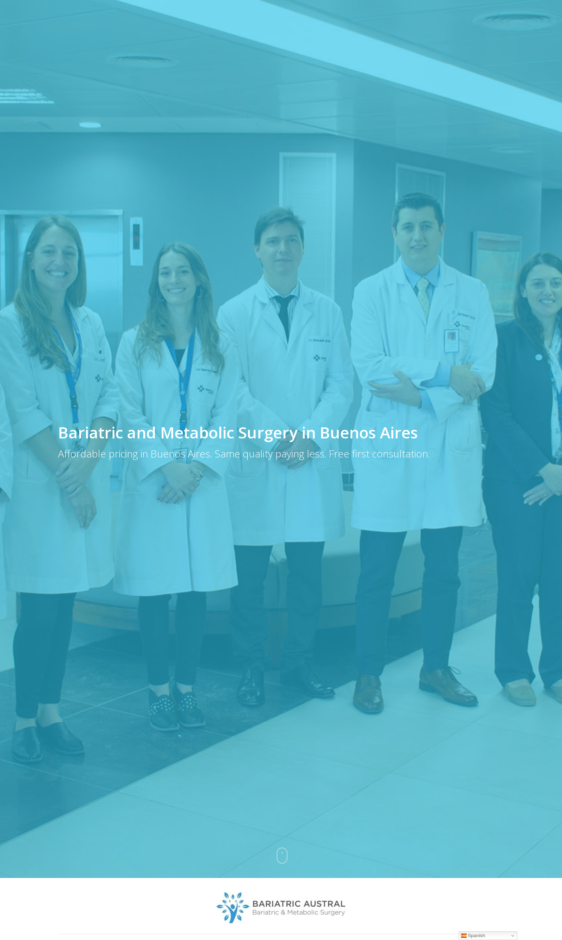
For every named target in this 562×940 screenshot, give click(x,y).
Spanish (473, 936)
